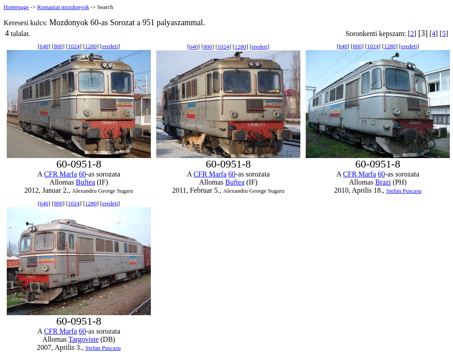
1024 (74, 46)
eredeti (110, 46)
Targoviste (83, 339)
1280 (91, 46)
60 (82, 174)
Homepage (16, 7)
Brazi (383, 182)
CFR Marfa (60, 174)
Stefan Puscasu (403, 190)
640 (44, 46)
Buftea (85, 182)
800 (58, 46)
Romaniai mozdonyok (63, 7)
